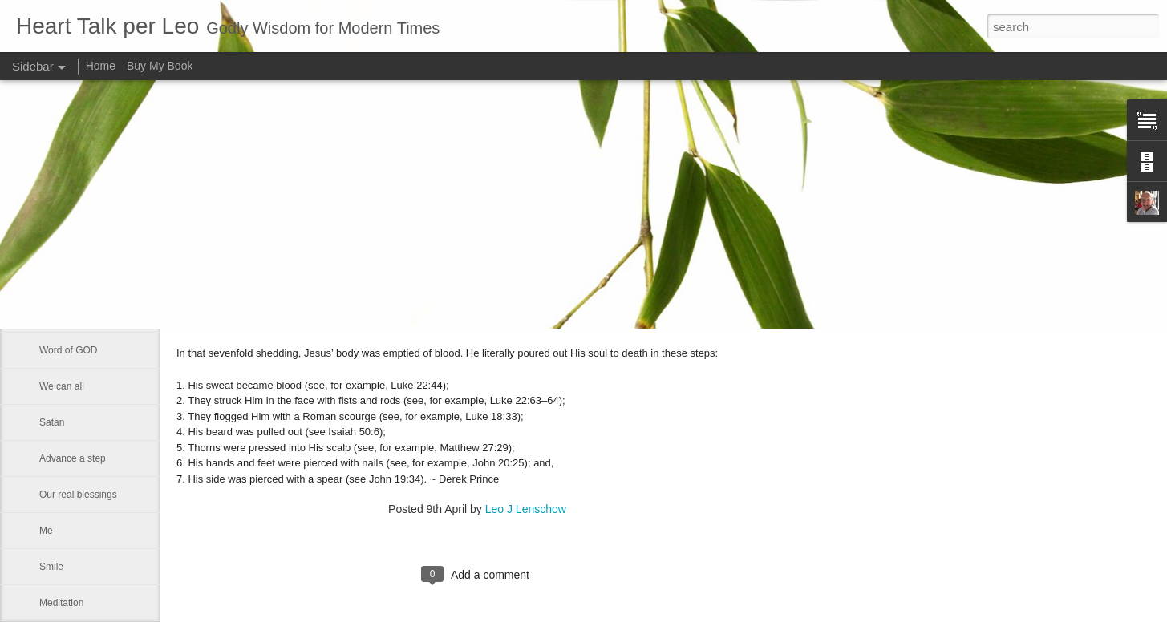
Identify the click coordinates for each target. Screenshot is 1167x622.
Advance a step (72, 458)
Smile (51, 566)
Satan (51, 422)
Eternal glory (66, 278)
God (48, 242)
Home (100, 65)
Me (46, 530)
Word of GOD (68, 350)
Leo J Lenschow (525, 509)
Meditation (61, 602)
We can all (61, 386)
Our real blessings (78, 494)
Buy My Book (159, 65)
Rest (49, 314)
